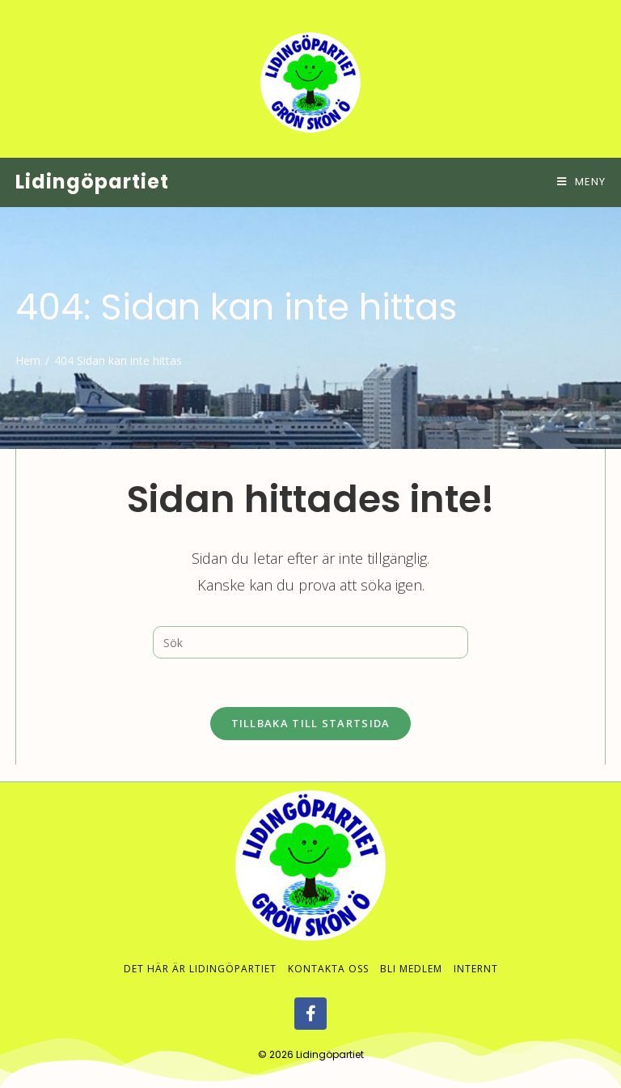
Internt (476, 952)
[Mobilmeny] (581, 181)
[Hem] (27, 360)
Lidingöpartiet (92, 181)
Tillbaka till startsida (311, 723)
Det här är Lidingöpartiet (200, 952)
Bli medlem (411, 952)
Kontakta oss (328, 952)
